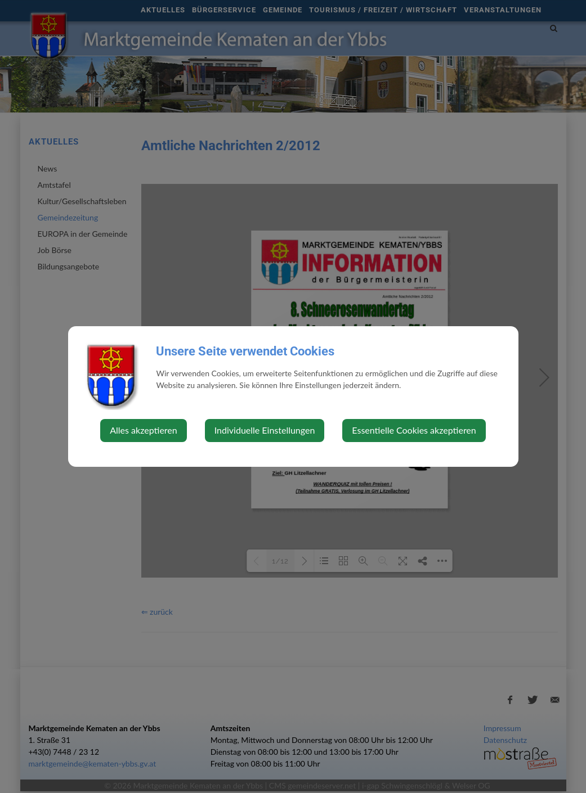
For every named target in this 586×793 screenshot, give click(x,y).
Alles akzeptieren (143, 430)
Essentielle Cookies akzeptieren (414, 430)
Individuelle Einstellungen (264, 430)
